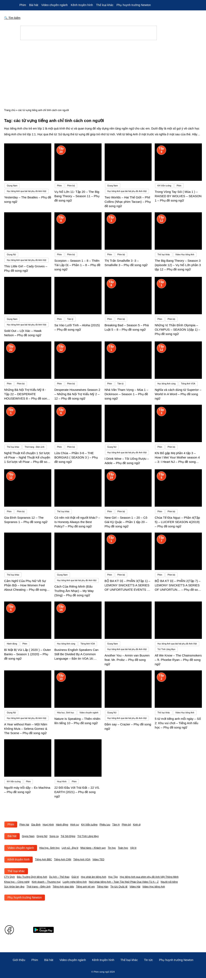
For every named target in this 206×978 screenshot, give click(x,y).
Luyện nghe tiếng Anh (75, 881)
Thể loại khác (104, 5)
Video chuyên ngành (54, 5)
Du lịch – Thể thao (59, 876)
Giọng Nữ (42, 836)
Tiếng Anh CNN (62, 859)
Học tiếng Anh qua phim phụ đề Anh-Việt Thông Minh (149, 876)
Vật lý (133, 847)
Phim (22, 5)
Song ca (54, 836)
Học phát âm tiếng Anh (93, 876)
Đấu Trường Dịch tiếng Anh (32, 876)
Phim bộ (126, 824)
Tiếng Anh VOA (81, 859)
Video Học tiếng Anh (153, 886)
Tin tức (148, 960)
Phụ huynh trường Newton (133, 5)
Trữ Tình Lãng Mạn (88, 836)
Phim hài (24, 824)
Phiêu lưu (104, 824)
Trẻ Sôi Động (68, 836)
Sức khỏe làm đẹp (14, 886)
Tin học (112, 847)
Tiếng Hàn (102, 886)
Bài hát (33, 5)
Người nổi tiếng (169, 881)
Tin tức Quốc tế (119, 886)
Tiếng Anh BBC (43, 859)
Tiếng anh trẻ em (85, 886)
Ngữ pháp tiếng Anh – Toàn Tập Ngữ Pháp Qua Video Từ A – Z (123, 881)
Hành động (62, 824)
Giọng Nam (28, 836)
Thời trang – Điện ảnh (38, 886)
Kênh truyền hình (82, 5)
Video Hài (134, 886)
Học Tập (113, 876)
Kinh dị (137, 824)
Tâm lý (116, 824)
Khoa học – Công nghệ (17, 881)
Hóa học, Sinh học (49, 847)
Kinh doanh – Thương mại (46, 881)
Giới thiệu (19, 960)
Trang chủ (9, 110)
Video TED (98, 859)
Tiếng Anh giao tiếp (63, 886)
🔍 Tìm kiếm (12, 18)
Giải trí (75, 876)
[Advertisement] (103, 74)
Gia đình (36, 824)
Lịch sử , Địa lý (70, 847)
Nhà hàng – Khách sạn (92, 847)
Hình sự (74, 824)
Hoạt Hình (48, 824)
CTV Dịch (9, 876)
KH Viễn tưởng (89, 824)
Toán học (123, 847)
